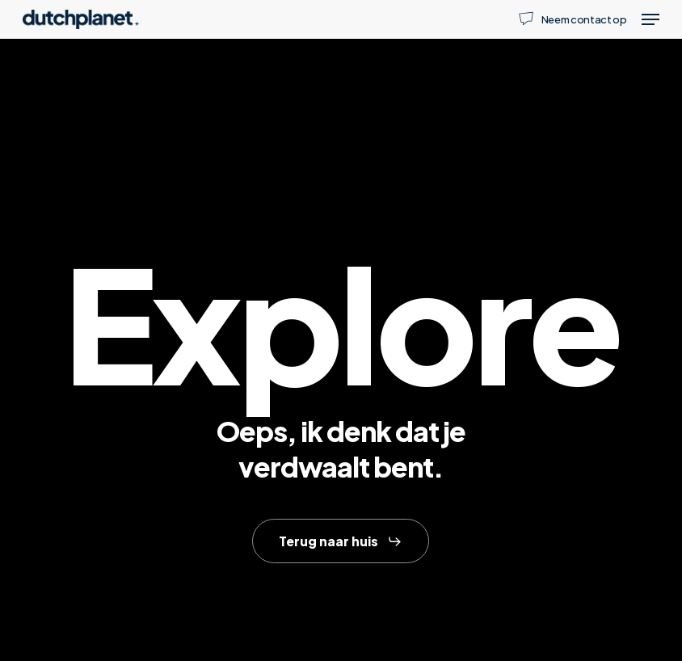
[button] (650, 19)
